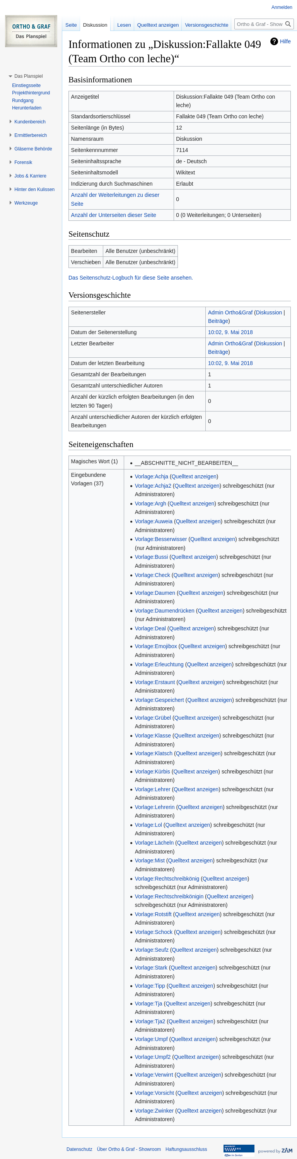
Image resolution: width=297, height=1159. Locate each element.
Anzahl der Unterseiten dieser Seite (113, 215)
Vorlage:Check (152, 575)
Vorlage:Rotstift (153, 914)
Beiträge (218, 321)
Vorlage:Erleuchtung (159, 664)
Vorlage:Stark (151, 967)
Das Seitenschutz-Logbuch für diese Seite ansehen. (130, 278)
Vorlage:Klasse (153, 735)
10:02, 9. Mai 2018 (230, 332)
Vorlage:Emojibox (156, 646)
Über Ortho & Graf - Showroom (129, 1149)
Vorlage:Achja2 (153, 486)
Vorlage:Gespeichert (159, 700)
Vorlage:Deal (150, 628)
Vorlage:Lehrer (153, 789)
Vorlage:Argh (150, 503)
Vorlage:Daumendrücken (165, 611)
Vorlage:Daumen (155, 593)
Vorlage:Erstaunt (155, 682)
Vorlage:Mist (150, 860)
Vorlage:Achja (151, 476)
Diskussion (269, 312)
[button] (28, 76)
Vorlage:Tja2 (150, 1021)
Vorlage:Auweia (153, 521)
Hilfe (285, 41)
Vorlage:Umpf (151, 1039)
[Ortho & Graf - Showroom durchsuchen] (264, 24)
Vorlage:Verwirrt (154, 1075)
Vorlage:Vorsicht (154, 1093)
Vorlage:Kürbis (152, 771)
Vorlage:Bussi (151, 557)
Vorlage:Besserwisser (161, 539)
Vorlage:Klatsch (153, 753)
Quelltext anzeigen (194, 476)
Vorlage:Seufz (152, 950)
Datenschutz (79, 1149)
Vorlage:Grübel (153, 718)
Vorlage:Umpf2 (153, 1057)
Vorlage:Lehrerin (155, 807)
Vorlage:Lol (148, 825)
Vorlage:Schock (153, 932)
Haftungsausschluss (186, 1149)
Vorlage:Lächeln (154, 843)
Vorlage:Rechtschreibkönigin (169, 896)
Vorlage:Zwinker (154, 1111)
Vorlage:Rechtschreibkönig (167, 879)
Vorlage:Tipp (150, 986)
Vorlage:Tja (148, 1003)
